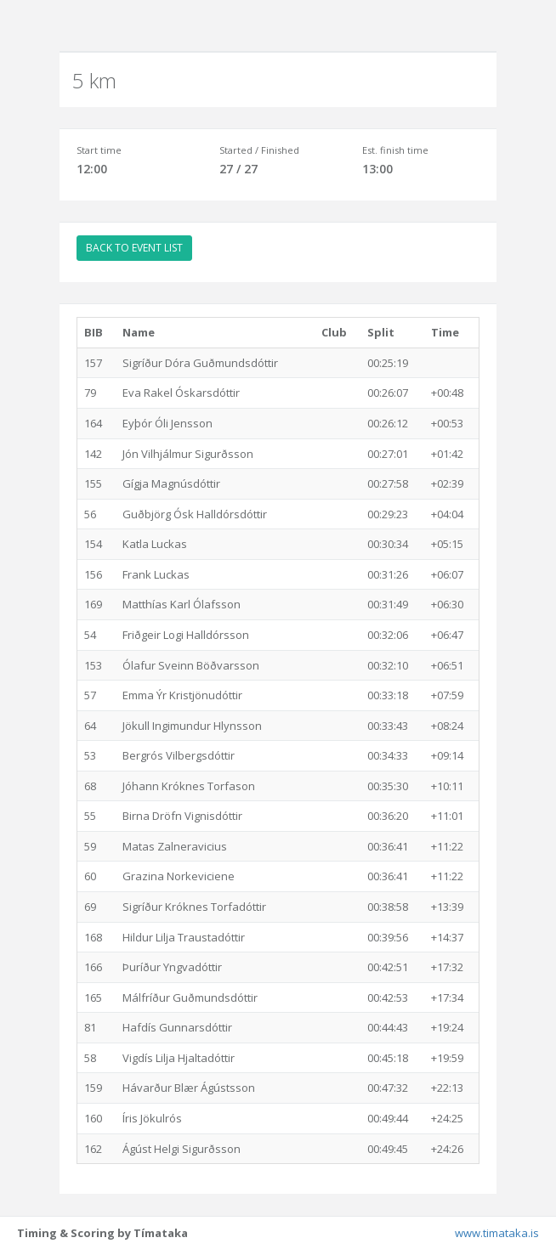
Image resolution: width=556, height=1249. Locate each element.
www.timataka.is (497, 1233)
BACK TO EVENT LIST (134, 247)
